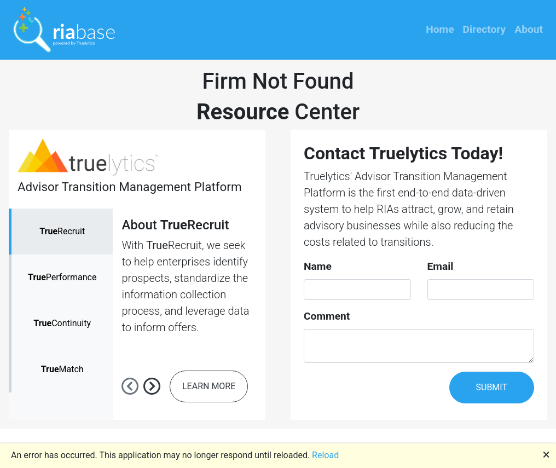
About (528, 29)
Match (62, 369)
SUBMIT (491, 387)
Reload (325, 455)
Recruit (62, 231)
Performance (62, 277)
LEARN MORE (208, 386)
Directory (484, 29)
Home (440, 29)
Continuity (62, 323)
